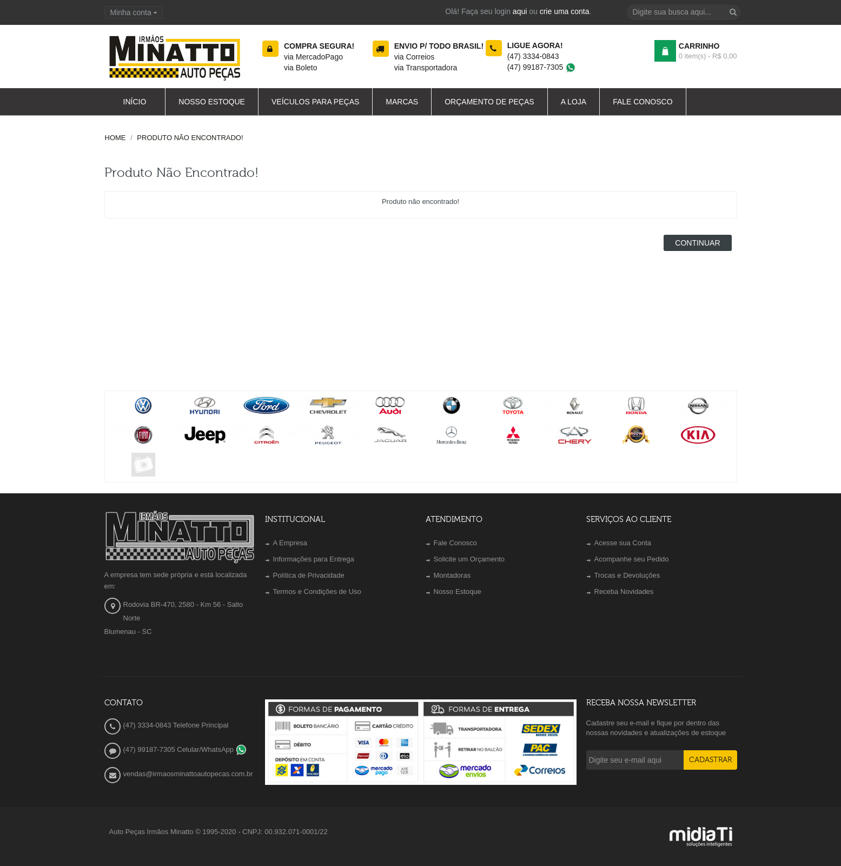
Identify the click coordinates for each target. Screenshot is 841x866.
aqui (520, 11)
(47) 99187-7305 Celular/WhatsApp (185, 749)
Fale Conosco (455, 543)
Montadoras (452, 575)
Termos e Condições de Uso (317, 591)
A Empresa (290, 543)
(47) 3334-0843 (533, 56)
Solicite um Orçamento (469, 559)
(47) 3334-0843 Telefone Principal (176, 725)
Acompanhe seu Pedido (631, 559)
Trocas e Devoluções (627, 575)
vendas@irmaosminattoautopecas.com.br (188, 774)
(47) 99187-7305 (541, 67)
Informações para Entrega (313, 559)
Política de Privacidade (309, 575)
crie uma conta (565, 11)
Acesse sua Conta (623, 543)
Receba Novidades (624, 591)
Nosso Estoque (457, 591)
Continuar (697, 243)
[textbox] (683, 12)
